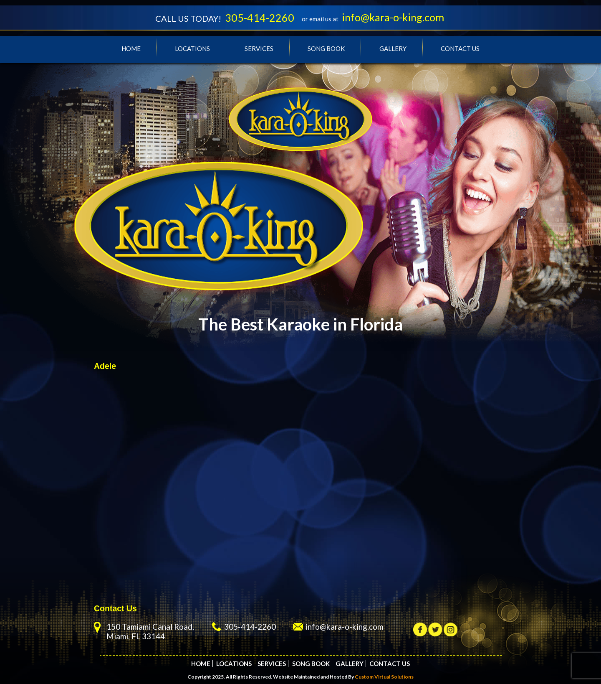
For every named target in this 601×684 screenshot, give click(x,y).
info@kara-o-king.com (393, 17)
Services (259, 48)
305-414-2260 (259, 17)
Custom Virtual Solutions (384, 677)
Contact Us (460, 48)
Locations (192, 48)
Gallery (393, 48)
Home (131, 48)
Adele (105, 366)
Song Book (326, 48)
